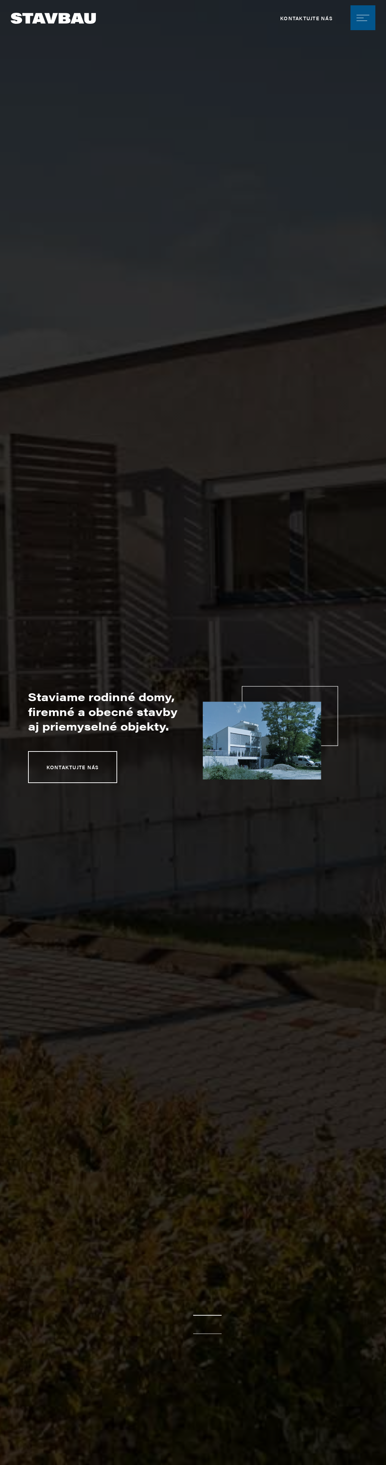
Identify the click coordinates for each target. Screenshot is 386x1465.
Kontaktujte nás (306, 18)
